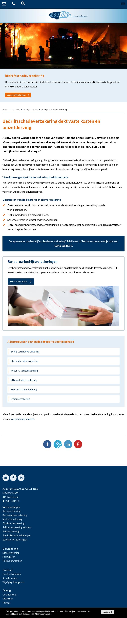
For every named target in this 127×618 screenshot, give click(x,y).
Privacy (6, 602)
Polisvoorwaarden (12, 560)
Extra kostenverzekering (24, 389)
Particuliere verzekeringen (16, 535)
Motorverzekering (12, 519)
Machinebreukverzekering (24, 361)
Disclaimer (7, 598)
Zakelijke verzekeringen (14, 539)
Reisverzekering (11, 531)
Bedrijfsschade (30, 109)
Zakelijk (16, 109)
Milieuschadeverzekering (24, 380)
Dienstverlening (10, 552)
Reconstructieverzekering (25, 370)
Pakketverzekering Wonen (16, 527)
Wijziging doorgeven (13, 582)
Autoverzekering (11, 511)
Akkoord (107, 612)
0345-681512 (63, 245)
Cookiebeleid (9, 594)
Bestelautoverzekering (14, 515)
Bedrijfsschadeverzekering (25, 351)
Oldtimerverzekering (13, 523)
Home (5, 109)
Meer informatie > (42, 614)
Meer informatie (18, 281)
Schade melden (10, 578)
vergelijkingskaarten (22, 418)
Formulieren (8, 556)
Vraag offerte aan (16, 95)
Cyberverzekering (20, 399)
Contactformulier (11, 574)
